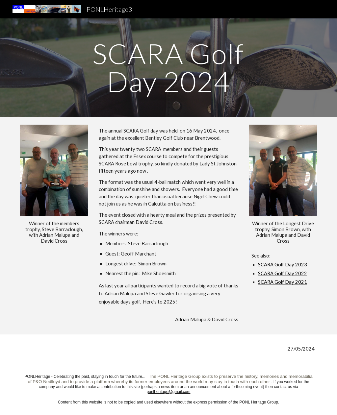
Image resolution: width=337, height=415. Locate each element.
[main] (168, 67)
